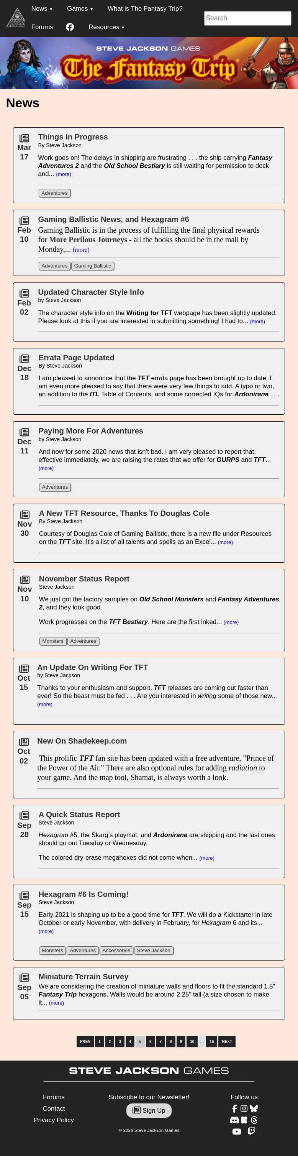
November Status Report (84, 579)
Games (77, 8)
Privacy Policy (54, 1120)
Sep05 (24, 989)
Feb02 (24, 305)
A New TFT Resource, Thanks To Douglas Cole (124, 513)
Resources (103, 27)
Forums (42, 27)
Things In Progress (73, 137)
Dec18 (24, 370)
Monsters (53, 641)
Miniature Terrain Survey (84, 976)
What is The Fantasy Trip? (145, 8)
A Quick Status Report (79, 814)
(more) (63, 174)
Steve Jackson (153, 950)
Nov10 (24, 591)
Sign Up (149, 1110)
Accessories (116, 950)
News (39, 8)
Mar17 (24, 149)
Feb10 (24, 232)
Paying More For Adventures (91, 431)
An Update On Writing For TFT (92, 667)
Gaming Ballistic (92, 266)
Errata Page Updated (77, 357)
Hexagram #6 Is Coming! (84, 894)
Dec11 (24, 443)
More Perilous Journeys (88, 239)
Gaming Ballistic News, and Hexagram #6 (113, 219)
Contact (54, 1108)
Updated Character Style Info (91, 292)
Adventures (54, 193)
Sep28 (24, 827)
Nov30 (24, 526)
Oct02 (23, 753)
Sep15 (24, 907)
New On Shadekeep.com (82, 741)
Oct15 (23, 680)
